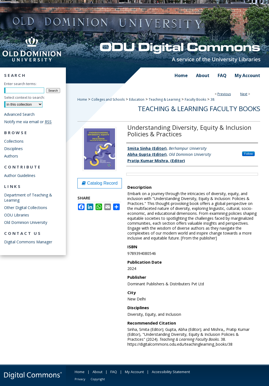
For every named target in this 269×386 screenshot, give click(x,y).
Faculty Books (195, 99)
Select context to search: (24, 97)
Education (136, 99)
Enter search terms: (20, 83)
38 (212, 99)
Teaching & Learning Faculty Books (199, 108)
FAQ (113, 371)
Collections (14, 141)
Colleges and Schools (108, 99)
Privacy (80, 379)
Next (243, 94)
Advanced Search (19, 114)
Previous (224, 94)
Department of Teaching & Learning (28, 197)
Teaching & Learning (164, 99)
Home (82, 99)
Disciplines (13, 148)
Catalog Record (100, 183)
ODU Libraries (16, 215)
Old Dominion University (25, 222)
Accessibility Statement (171, 371)
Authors (11, 156)
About (97, 371)
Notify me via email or (28, 121)
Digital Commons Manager (28, 241)
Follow (248, 153)
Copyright (98, 379)
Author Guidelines (19, 175)
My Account (134, 371)
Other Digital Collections (25, 207)
